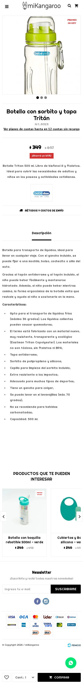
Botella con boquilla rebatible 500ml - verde (24, 540)
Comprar (61, 677)
